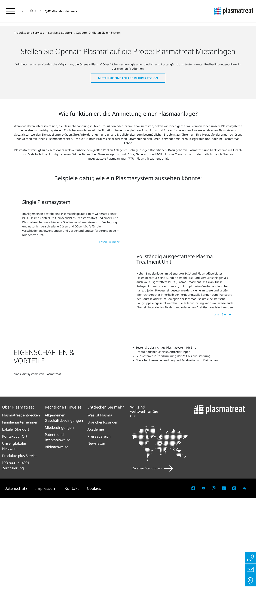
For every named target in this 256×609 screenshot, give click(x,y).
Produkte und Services (29, 99)
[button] (23, 11)
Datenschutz (16, 599)
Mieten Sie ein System (106, 99)
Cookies (94, 599)
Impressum (46, 599)
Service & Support (60, 99)
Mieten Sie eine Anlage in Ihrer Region (128, 145)
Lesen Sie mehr (109, 324)
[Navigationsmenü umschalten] (10, 11)
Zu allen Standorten (152, 579)
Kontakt (72, 599)
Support (82, 99)
